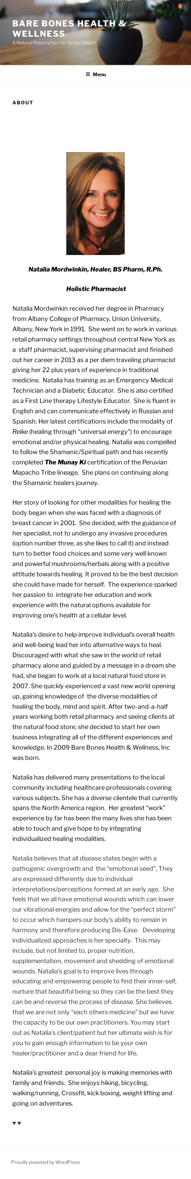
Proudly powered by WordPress (45, 1162)
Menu (96, 74)
